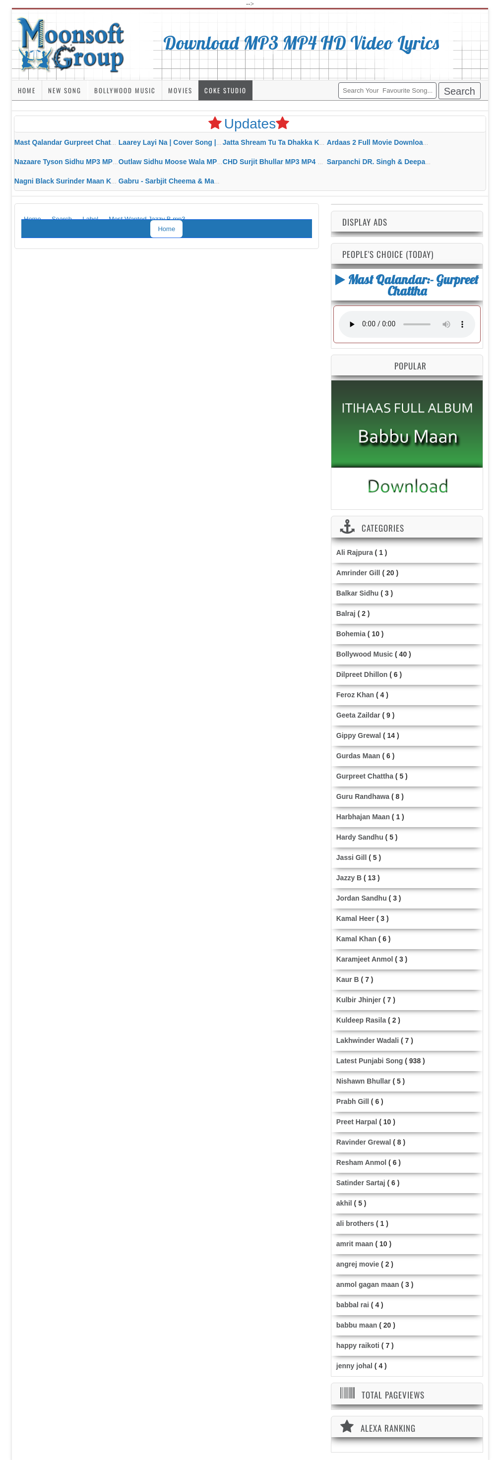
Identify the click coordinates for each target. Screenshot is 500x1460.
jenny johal (354, 1366)
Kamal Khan (356, 939)
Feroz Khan (355, 695)
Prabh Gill (352, 1101)
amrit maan (355, 1244)
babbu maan (356, 1325)
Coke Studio (225, 90)
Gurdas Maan (358, 756)
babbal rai (352, 1305)
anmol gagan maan (367, 1284)
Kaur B (347, 979)
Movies (180, 90)
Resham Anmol (361, 1162)
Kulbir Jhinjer (358, 1000)
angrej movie (357, 1264)
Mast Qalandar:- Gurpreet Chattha (406, 285)
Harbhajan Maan (363, 817)
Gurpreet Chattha (364, 776)
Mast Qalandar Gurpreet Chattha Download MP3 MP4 (101, 142)
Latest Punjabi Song (369, 1061)
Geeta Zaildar (358, 715)
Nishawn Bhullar (363, 1081)
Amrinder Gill (358, 573)
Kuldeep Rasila (361, 1020)
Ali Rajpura (354, 552)
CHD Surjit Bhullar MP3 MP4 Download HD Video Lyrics (314, 162)
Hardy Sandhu (359, 837)
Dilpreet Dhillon (361, 674)
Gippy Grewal (358, 735)
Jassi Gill (351, 857)
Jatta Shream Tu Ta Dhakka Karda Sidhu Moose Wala (310, 142)
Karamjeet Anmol (364, 959)
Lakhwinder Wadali (367, 1040)
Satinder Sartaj (360, 1183)
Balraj (346, 613)
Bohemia (351, 634)
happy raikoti (357, 1345)
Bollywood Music (125, 90)
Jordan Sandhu (361, 898)
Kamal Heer (355, 918)
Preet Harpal (356, 1122)
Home (27, 90)
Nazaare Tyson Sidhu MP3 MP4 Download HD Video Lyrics (110, 162)
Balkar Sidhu (357, 593)
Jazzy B (349, 878)
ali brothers (355, 1223)
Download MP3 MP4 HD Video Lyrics (301, 42)
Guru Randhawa (362, 796)
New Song (64, 90)
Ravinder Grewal (363, 1142)
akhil (344, 1203)
